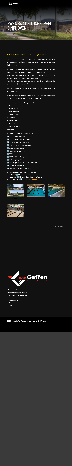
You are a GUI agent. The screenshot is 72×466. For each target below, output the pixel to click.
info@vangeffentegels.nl (18, 292)
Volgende (60, 226)
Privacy (44, 321)
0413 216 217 (13, 290)
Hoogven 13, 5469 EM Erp (17, 295)
